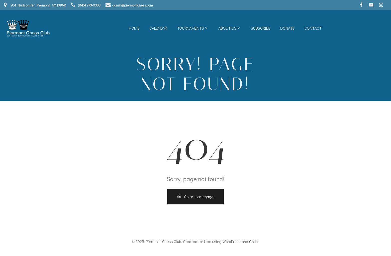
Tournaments (192, 28)
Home (134, 28)
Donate (287, 28)
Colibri (254, 241)
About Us (229, 28)
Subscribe (260, 28)
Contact (313, 28)
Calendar (158, 28)
